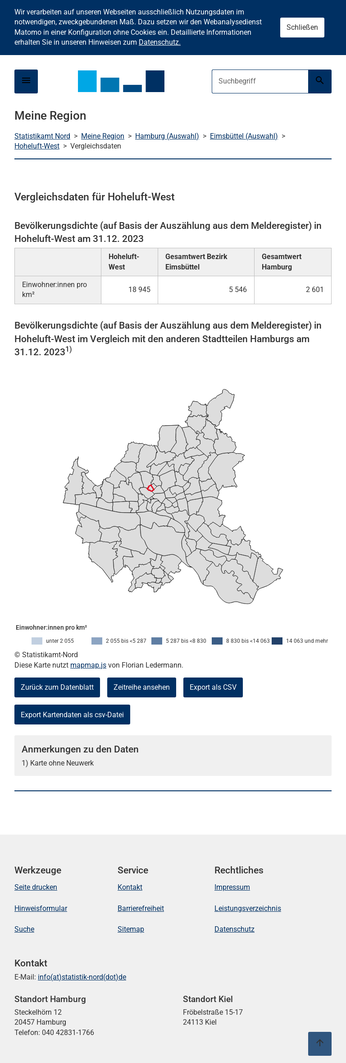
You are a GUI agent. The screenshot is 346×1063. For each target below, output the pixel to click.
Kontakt (130, 887)
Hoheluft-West (36, 146)
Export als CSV (213, 687)
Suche (24, 929)
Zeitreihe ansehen (142, 687)
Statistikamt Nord (42, 136)
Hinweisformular (40, 908)
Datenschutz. (160, 42)
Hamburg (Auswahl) (167, 136)
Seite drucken (35, 887)
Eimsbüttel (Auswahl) (244, 136)
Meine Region (102, 136)
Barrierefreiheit (141, 908)
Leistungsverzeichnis (247, 908)
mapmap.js (88, 665)
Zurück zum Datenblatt (57, 687)
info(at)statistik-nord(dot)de (82, 977)
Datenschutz (234, 929)
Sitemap (131, 929)
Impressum (232, 887)
